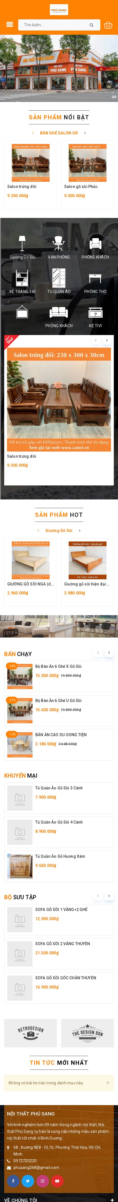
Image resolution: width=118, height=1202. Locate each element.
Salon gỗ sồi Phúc (81, 186)
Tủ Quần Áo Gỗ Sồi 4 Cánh (59, 822)
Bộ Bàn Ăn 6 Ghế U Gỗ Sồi (58, 700)
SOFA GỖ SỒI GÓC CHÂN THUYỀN (65, 978)
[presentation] (96, 340)
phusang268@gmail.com (36, 1167)
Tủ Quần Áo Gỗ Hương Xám (60, 856)
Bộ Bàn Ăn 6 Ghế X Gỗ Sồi (58, 666)
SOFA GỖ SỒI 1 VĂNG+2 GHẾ (61, 909)
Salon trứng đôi (21, 186)
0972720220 (25, 1161)
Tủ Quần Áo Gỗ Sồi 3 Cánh (59, 788)
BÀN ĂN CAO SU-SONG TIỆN (61, 735)
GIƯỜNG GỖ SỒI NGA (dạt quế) (35, 584)
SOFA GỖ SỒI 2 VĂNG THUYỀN (62, 943)
